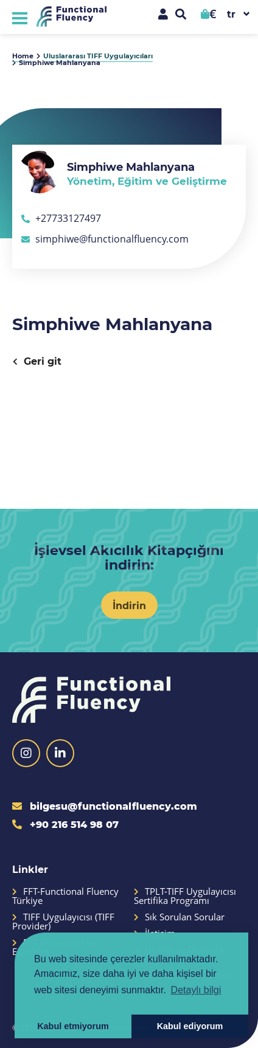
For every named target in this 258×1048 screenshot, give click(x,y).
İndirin (129, 605)
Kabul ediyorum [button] (190, 1026)
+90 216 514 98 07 (65, 824)
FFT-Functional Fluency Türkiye (65, 896)
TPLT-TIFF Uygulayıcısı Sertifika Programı (185, 896)
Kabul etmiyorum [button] (73, 1026)
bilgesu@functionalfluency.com (104, 805)
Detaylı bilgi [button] (196, 990)
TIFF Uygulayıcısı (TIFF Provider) (63, 921)
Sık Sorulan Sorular (179, 917)
